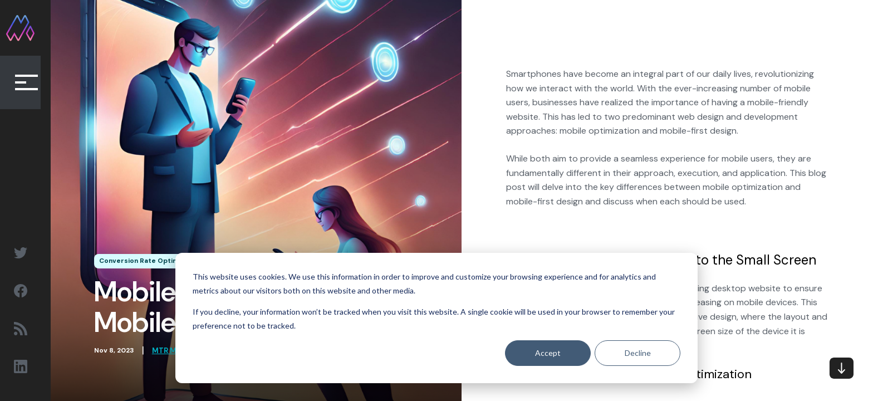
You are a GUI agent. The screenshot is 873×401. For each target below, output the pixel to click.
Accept (548, 353)
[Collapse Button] (28, 83)
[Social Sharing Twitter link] (28, 253)
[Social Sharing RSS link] (28, 328)
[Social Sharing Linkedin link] (28, 366)
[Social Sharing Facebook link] (28, 290)
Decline (638, 353)
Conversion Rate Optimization (157, 261)
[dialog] (436, 318)
